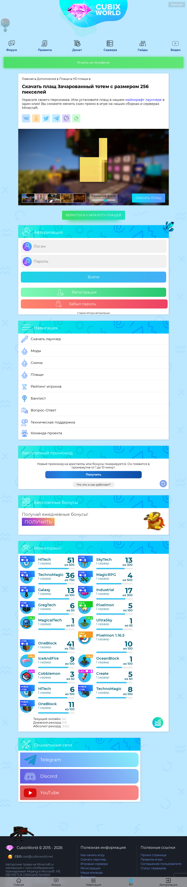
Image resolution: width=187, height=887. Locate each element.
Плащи (64, 79)
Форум (11, 48)
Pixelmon (105, 605)
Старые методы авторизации (93, 313)
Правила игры (152, 859)
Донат (77, 48)
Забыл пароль (76, 304)
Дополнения (46, 79)
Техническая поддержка (48, 422)
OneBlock (47, 643)
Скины (32, 363)
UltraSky (104, 620)
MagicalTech (50, 620)
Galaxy (44, 590)
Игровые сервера (94, 864)
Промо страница (153, 855)
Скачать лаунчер (41, 339)
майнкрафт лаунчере (143, 100)
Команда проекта (41, 433)
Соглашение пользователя (161, 864)
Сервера (110, 48)
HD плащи (81, 79)
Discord (40, 776)
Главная (28, 79)
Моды (31, 351)
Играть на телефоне (93, 62)
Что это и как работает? (94, 484)
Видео (175, 48)
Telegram (42, 760)
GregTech (47, 605)
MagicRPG (106, 574)
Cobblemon (49, 673)
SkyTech (104, 559)
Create (102, 673)
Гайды (142, 48)
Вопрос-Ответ (38, 410)
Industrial (105, 590)
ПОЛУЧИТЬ (38, 522)
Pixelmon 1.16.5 (110, 635)
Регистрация (77, 292)
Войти (94, 277)
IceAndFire (48, 658)
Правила (44, 48)
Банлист (33, 398)
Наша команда (92, 872)
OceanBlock (107, 658)
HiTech (44, 559)
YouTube (41, 792)
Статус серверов (153, 868)
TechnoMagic (51, 574)
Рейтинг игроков (41, 386)
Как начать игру (93, 855)
